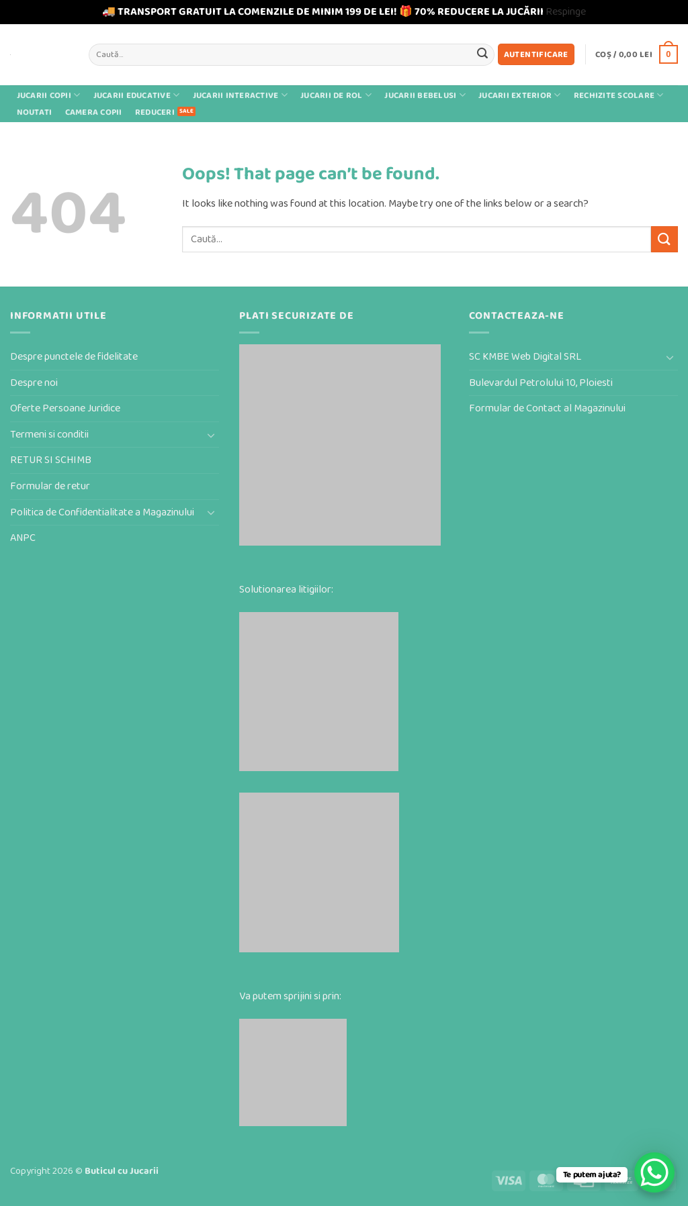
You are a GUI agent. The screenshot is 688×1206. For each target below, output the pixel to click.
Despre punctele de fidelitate (74, 356)
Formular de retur (50, 486)
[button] (536, 55)
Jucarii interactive (240, 95)
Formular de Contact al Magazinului (547, 408)
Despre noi (34, 382)
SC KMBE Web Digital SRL (525, 356)
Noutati (34, 112)
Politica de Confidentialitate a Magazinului (102, 512)
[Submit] (482, 54)
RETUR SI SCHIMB (50, 460)
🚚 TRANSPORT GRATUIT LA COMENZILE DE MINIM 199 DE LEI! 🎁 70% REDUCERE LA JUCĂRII (323, 11)
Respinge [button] (566, 11)
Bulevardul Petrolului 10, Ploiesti (541, 382)
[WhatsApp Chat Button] (654, 1172)
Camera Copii (93, 112)
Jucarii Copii (49, 95)
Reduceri (155, 112)
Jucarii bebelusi (425, 95)
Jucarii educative (136, 95)
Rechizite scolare (619, 95)
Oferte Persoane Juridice (65, 408)
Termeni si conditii (49, 434)
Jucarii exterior (519, 95)
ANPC (23, 538)
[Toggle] (211, 435)
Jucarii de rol (336, 95)
